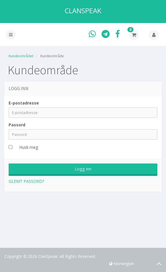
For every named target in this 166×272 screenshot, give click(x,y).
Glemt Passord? (26, 181)
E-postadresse (24, 103)
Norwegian (121, 263)
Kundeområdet (21, 56)
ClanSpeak (83, 10)
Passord (17, 125)
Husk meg (28, 147)
